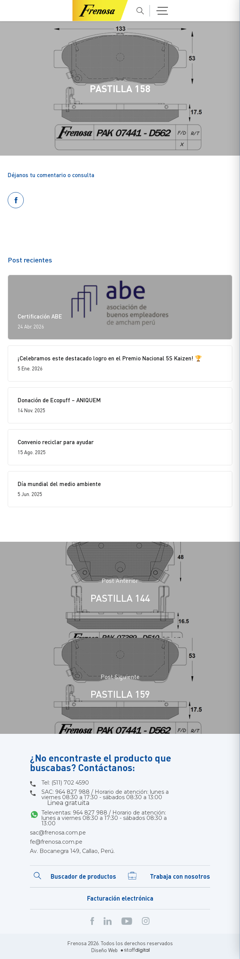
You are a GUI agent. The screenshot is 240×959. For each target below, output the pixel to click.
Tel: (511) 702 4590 (65, 782)
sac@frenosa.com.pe (58, 832)
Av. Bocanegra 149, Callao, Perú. (72, 851)
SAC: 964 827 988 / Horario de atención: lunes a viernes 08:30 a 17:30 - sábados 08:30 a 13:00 (105, 797)
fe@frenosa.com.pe (56, 842)
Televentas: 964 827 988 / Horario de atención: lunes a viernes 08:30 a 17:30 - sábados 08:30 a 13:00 (104, 818)
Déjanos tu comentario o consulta (51, 175)
